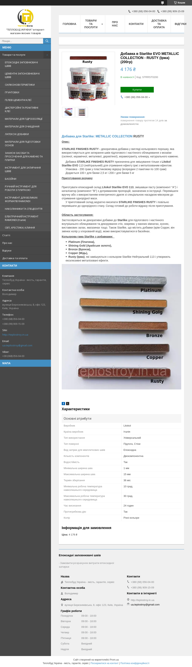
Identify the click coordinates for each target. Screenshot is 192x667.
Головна (69, 23)
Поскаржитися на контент (104, 663)
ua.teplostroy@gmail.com (17, 345)
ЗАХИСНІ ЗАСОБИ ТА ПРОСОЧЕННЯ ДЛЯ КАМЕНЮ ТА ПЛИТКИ (24, 156)
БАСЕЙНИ (10, 179)
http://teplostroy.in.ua (15, 334)
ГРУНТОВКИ (12, 92)
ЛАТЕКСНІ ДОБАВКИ (17, 134)
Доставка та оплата (14, 258)
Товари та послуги (13, 54)
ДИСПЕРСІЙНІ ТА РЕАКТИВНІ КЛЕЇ (21, 109)
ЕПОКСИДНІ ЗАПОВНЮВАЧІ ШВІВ (21, 64)
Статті (6, 235)
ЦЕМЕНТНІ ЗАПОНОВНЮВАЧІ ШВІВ (22, 75)
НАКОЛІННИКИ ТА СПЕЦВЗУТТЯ (23, 209)
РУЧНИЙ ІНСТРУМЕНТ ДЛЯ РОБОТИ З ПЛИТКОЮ (20, 188)
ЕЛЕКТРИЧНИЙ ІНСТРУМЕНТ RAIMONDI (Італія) (21, 218)
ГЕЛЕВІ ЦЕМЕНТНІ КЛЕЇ (18, 100)
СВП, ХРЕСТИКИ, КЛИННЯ (20, 227)
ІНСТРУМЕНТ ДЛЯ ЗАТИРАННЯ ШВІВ (23, 169)
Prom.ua (114, 659)
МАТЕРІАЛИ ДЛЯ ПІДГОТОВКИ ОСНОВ (22, 143)
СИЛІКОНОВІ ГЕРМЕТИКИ (20, 84)
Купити (137, 89)
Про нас (7, 243)
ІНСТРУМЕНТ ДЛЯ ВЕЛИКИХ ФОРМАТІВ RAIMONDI (21, 199)
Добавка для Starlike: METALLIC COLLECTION (97, 136)
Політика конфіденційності (134, 663)
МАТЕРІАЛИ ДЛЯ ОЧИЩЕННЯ (22, 126)
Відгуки (6, 250)
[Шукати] (47, 41)
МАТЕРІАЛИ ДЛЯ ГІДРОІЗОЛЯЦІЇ (23, 119)
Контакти (136, 23)
